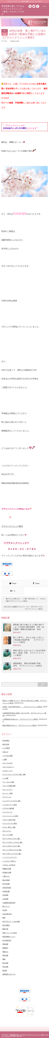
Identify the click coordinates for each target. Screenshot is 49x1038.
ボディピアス (6, 831)
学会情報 (5, 895)
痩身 (3, 917)
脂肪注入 (5, 951)
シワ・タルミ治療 (8, 782)
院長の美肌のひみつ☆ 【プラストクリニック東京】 (19, 725)
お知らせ (5, 752)
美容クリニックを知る (9, 933)
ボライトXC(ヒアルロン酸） (11, 838)
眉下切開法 (6, 925)
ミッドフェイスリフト (9, 857)
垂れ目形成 (6, 880)
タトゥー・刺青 (7, 793)
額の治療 (5, 963)
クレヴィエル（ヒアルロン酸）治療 (13, 774)
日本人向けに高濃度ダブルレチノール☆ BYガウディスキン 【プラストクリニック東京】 (23, 608)
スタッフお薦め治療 (8, 785)
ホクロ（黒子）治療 (8, 827)
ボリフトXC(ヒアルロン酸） (11, 846)
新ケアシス (6, 906)
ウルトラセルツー (8, 767)
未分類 (4, 910)
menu (44, 6)
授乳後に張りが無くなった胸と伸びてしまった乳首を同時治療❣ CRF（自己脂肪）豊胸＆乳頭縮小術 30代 (28, 627)
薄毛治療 (5, 955)
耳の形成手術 (6, 940)
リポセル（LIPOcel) (8, 865)
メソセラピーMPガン (9, 861)
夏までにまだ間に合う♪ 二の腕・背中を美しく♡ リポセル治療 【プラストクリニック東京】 (25, 600)
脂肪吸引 (5, 948)
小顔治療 (5, 899)
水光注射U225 (7, 914)
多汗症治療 (6, 884)
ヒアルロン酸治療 (8, 808)
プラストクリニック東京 (12, 526)
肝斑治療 (5, 944)
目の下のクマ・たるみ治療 (11, 921)
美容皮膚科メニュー (8, 936)
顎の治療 (5, 966)
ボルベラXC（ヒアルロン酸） (12, 853)
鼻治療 (4, 970)
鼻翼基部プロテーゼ (8, 974)
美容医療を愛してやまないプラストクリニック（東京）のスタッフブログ (24, 1035)
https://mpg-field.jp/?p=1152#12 (15, 483)
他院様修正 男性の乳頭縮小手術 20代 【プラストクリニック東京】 (28, 664)
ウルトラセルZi (7, 763)
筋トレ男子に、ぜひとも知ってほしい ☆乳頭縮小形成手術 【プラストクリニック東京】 (29, 639)
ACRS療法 (5, 740)
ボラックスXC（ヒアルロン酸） (12, 842)
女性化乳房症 (6, 887)
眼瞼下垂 (5, 929)
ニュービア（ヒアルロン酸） (11, 801)
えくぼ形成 (6, 748)
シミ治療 (5, 778)
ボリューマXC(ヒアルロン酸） (12, 850)
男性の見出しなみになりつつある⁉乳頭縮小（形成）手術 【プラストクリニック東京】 (29, 652)
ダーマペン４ (6, 797)
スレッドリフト (7, 789)
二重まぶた (6, 876)
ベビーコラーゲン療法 (9, 823)
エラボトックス (7, 771)
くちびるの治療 (7, 755)
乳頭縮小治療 (14, 41)
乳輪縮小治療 (6, 868)
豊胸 (3, 959)
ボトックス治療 (7, 834)
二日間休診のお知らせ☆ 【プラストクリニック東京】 (20, 719)
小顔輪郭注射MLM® (8, 902)
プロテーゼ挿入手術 (8, 820)
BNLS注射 (5, 744)
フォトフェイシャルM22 (10, 816)
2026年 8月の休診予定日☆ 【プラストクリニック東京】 (22, 707)
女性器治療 (6, 891)
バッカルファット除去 (9, 804)
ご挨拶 (4, 759)
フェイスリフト (7, 812)
